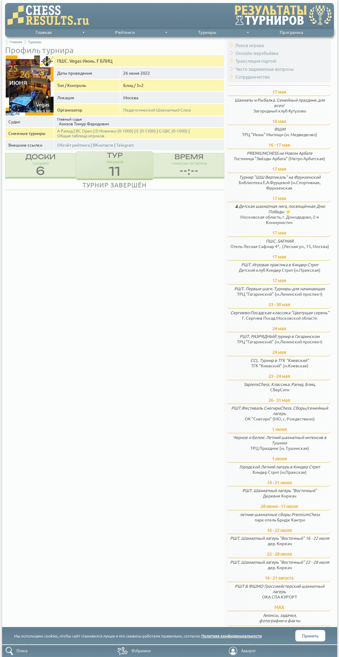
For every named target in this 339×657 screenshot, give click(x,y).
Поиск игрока (249, 45)
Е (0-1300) (146, 130)
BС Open (84, 130)
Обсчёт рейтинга (73, 145)
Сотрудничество (252, 76)
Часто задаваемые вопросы (264, 69)
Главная (44, 32)
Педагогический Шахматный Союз (157, 109)
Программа (291, 32)
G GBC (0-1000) (173, 130)
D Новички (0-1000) (114, 130)
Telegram (125, 145)
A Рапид (65, 130)
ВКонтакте (103, 145)
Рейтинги (125, 32)
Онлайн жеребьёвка (257, 53)
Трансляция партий (255, 61)
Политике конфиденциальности (231, 635)
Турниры (207, 32)
